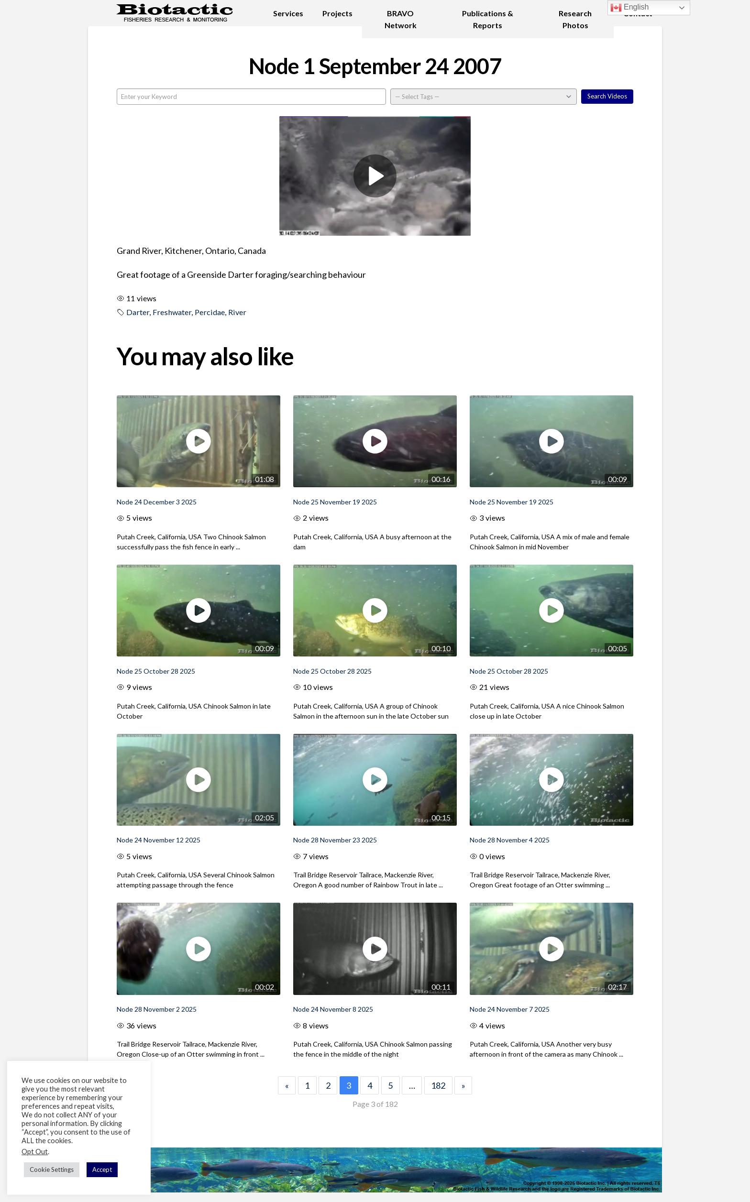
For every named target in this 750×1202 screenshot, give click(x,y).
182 (438, 1085)
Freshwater (172, 312)
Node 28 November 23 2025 (335, 840)
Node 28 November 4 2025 (510, 840)
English (629, 7)
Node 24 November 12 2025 (158, 840)
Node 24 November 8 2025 (333, 1009)
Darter (137, 312)
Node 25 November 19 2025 (335, 502)
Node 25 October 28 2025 (156, 671)
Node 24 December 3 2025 (157, 502)
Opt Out (35, 1151)
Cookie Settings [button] (52, 1169)
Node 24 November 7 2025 (510, 1009)
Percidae (210, 312)
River (237, 312)
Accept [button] (102, 1169)
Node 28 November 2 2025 (157, 1009)
